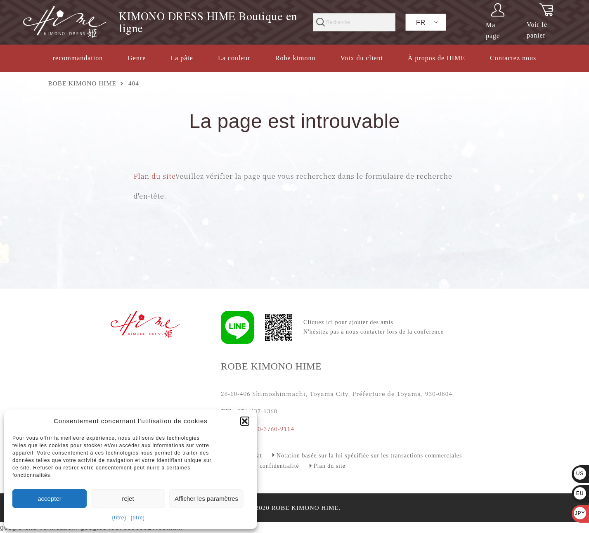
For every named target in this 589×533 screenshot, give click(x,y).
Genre (137, 58)
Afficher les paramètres (206, 498)
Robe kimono (295, 58)
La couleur (234, 58)
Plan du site (154, 176)
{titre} (119, 518)
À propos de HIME (436, 58)
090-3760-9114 (272, 428)
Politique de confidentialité (262, 466)
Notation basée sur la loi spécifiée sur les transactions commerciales (369, 455)
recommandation (78, 58)
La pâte (181, 58)
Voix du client (361, 58)
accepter (50, 498)
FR (421, 22)
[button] (245, 421)
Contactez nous (513, 58)
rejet (128, 498)
